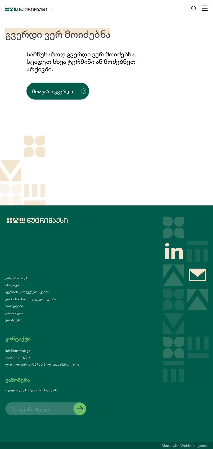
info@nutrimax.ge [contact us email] (17, 350)
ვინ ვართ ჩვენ (16, 278)
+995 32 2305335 (17, 357)
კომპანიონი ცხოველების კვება (30, 299)
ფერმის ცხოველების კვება (27, 292)
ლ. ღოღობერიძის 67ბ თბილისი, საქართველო (42, 364)
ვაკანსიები (14, 313)
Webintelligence (194, 445)
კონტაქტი (13, 320)
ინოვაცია (12, 285)
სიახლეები (14, 306)
